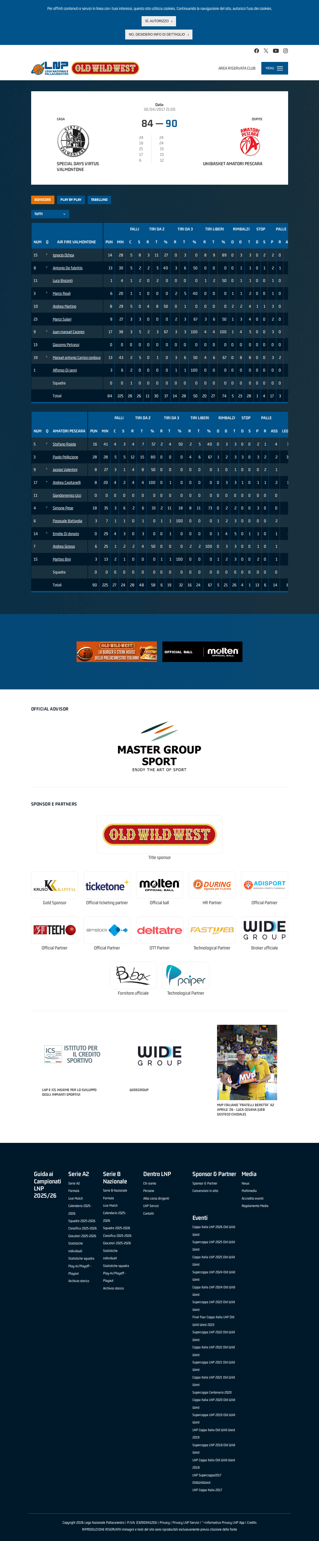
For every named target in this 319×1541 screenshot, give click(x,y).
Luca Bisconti (63, 280)
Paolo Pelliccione (65, 457)
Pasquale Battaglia (67, 520)
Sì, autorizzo (157, 21)
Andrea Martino (64, 306)
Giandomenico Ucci (67, 495)
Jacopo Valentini (65, 469)
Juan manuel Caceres (68, 331)
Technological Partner (212, 948)
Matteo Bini (62, 559)
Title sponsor (159, 857)
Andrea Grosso (64, 546)
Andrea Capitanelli (67, 482)
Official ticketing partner (107, 902)
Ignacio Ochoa (63, 255)
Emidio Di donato (66, 533)
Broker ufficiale (264, 948)
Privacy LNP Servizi (185, 1522)
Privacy (165, 1522)
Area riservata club (237, 68)
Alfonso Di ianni (65, 370)
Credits (251, 1522)
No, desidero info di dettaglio (157, 34)
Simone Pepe (63, 508)
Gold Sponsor (54, 902)
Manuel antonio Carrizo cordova (77, 357)
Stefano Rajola (64, 444)
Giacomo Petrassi (66, 344)
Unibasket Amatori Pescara (232, 163)
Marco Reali (62, 293)
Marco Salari (62, 319)
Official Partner (264, 902)
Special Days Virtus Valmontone (78, 166)
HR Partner (212, 902)
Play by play (70, 200)
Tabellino (99, 200)
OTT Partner (160, 948)
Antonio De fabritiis (68, 268)
